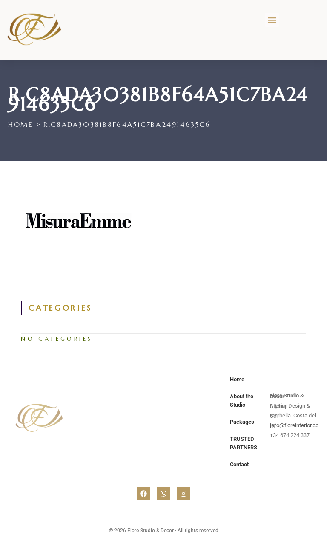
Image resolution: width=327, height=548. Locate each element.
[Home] (20, 124)
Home (237, 379)
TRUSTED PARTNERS (243, 443)
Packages (242, 422)
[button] (272, 20)
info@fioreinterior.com (294, 425)
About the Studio (241, 400)
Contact (239, 464)
